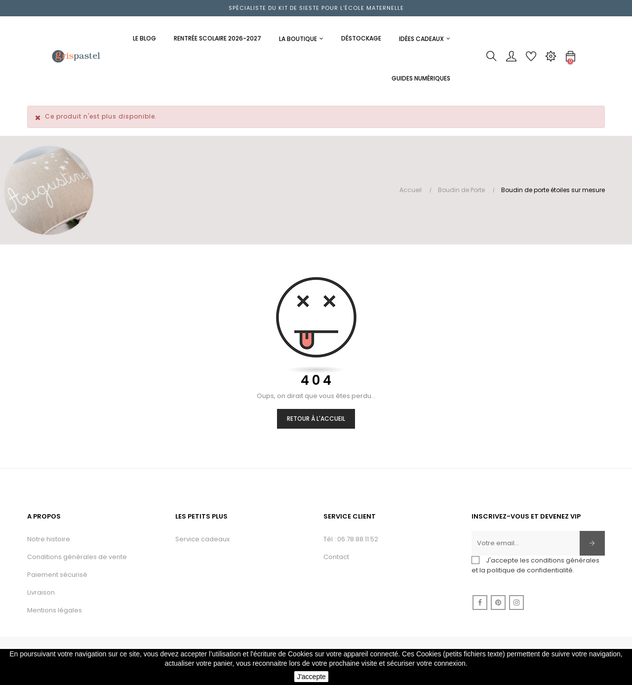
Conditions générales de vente (77, 557)
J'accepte (311, 677)
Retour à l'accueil (316, 418)
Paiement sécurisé (57, 574)
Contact (336, 557)
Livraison (41, 592)
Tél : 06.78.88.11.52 (350, 539)
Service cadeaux (202, 539)
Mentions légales (54, 610)
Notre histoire (48, 539)
